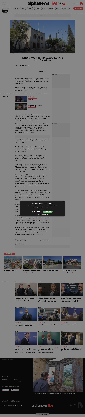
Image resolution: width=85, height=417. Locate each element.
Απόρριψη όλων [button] (37, 211)
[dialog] (42, 208)
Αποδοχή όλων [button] (48, 211)
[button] (42, 209)
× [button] (63, 201)
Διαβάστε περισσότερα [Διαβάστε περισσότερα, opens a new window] (48, 207)
